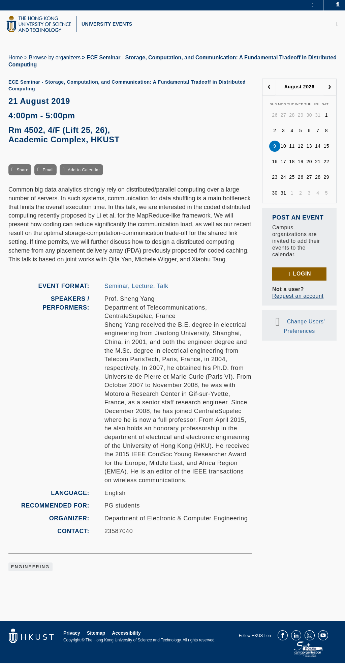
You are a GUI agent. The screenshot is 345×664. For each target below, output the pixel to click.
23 (275, 178)
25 (292, 178)
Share (22, 171)
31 (318, 116)
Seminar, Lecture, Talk (136, 287)
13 (309, 147)
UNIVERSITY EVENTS (110, 24)
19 (301, 162)
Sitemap (96, 634)
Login (302, 275)
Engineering (30, 568)
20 (309, 162)
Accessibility (126, 634)
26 (275, 116)
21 (318, 162)
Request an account (297, 297)
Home (15, 58)
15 (327, 147)
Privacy (71, 634)
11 (292, 147)
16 (275, 162)
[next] (329, 88)
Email (48, 171)
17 (283, 162)
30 (309, 116)
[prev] (269, 88)
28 (292, 116)
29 (301, 116)
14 (318, 147)
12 (301, 147)
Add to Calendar (84, 171)
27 (283, 116)
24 (283, 178)
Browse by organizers (55, 58)
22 (327, 162)
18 (292, 162)
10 (283, 147)
